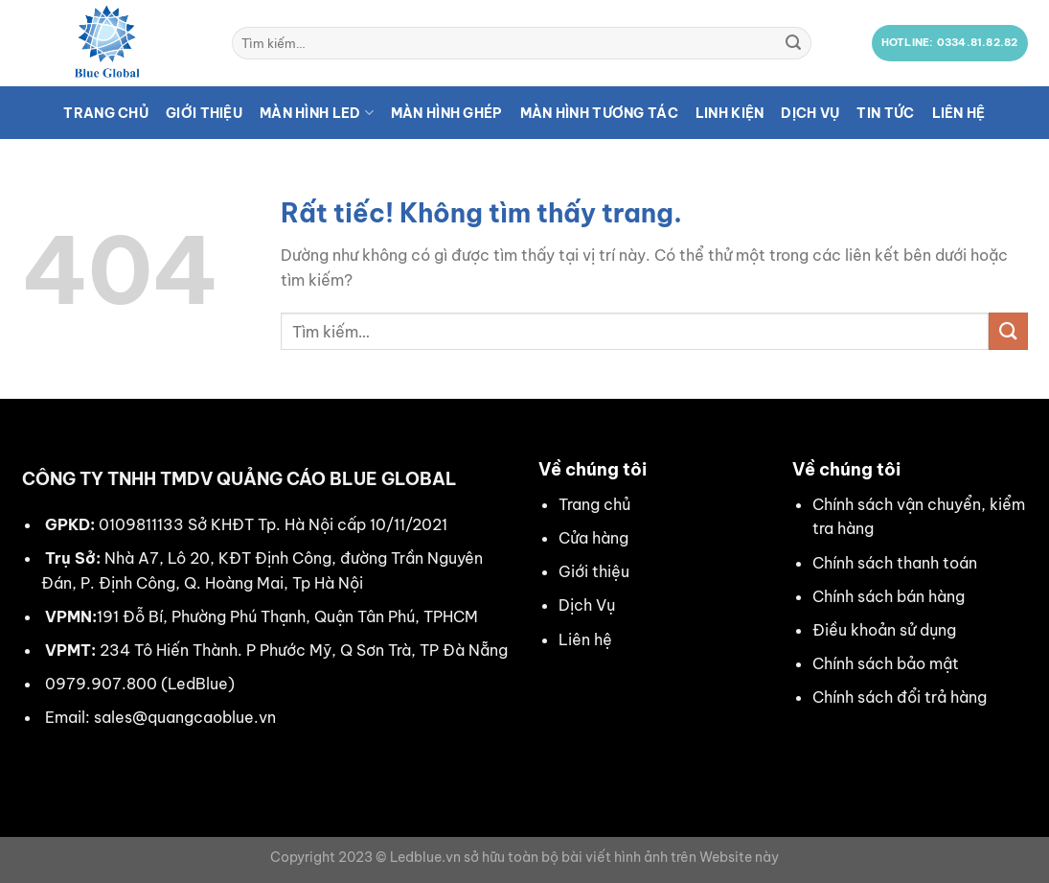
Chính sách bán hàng (888, 596)
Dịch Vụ (587, 605)
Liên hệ (959, 113)
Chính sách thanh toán (894, 562)
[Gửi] (793, 43)
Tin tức (885, 113)
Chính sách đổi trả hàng (899, 697)
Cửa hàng (593, 537)
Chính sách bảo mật (885, 663)
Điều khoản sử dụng (884, 629)
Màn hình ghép (447, 113)
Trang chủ (105, 113)
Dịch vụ (810, 113)
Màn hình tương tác (599, 113)
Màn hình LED (317, 113)
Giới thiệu (204, 113)
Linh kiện (730, 113)
